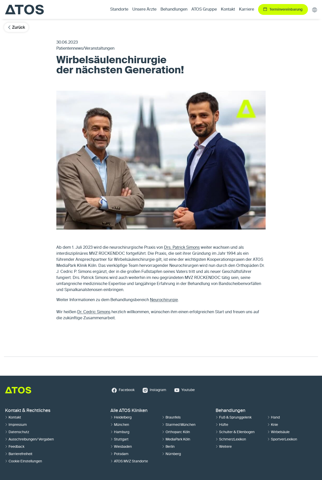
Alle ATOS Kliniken (128, 410)
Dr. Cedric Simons (93, 312)
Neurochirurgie (164, 300)
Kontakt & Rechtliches (27, 410)
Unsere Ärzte (144, 10)
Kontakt (228, 10)
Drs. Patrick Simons (182, 248)
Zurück (16, 27)
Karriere (246, 10)
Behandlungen (230, 410)
